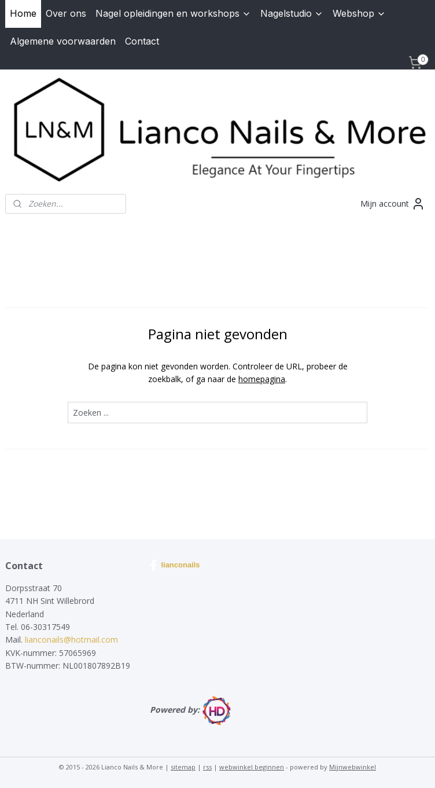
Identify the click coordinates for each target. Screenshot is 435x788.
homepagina (261, 378)
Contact (142, 41)
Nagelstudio (291, 13)
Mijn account (392, 204)
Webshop (359, 13)
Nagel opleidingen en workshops (173, 13)
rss (207, 767)
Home (23, 13)
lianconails (175, 565)
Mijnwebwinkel (352, 767)
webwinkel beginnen (251, 767)
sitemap (183, 767)
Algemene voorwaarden (63, 41)
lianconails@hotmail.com (71, 639)
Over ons (66, 13)
